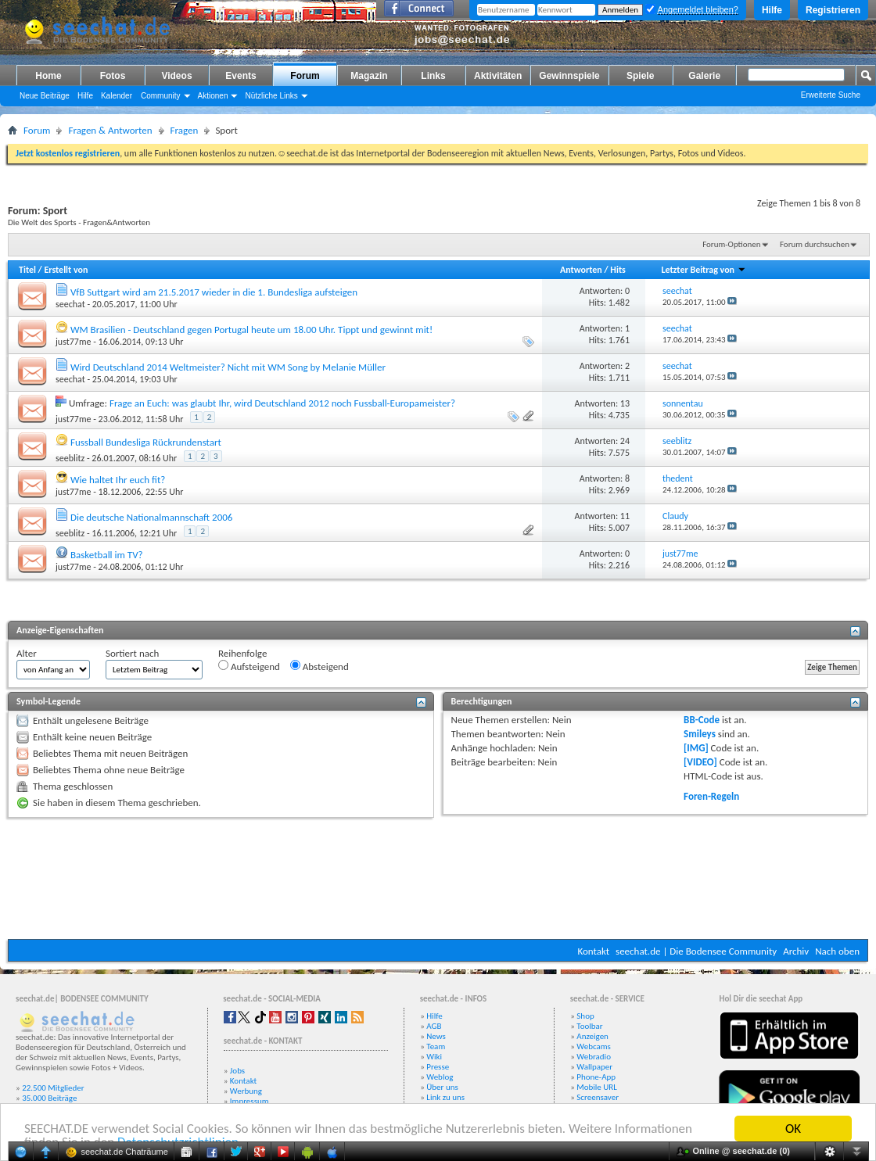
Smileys (700, 734)
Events (240, 75)
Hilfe (772, 10)
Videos (176, 75)
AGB (433, 1026)
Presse (437, 1067)
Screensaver (597, 1097)
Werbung (246, 1091)
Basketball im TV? (106, 555)
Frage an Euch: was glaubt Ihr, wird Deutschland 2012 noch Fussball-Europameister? (282, 403)
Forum (304, 75)
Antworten (581, 269)
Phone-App (596, 1077)
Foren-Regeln (711, 796)
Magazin (368, 75)
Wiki (434, 1057)
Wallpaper (594, 1067)
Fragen (185, 130)
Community (161, 95)
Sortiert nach (132, 653)
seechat (70, 304)
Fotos (113, 75)
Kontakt (593, 951)
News (436, 1036)
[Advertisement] (438, 878)
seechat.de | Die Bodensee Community (696, 951)
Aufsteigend (249, 666)
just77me (73, 341)
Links (433, 75)
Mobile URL (596, 1087)
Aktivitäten (498, 75)
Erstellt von (66, 269)
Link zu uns (445, 1097)
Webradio (593, 1057)
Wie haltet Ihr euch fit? (117, 480)
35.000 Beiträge (49, 1098)
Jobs (237, 1071)
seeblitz (70, 458)
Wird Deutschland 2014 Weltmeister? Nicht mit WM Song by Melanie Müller (228, 367)
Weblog (439, 1077)
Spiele (640, 75)
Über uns (442, 1087)
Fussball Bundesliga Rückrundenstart (145, 442)
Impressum (249, 1101)
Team (435, 1046)
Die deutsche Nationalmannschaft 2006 (151, 517)
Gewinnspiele (569, 75)
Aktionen (213, 95)
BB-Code (702, 720)
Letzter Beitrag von (703, 269)
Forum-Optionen (731, 244)
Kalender (116, 95)
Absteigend (319, 666)
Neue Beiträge (45, 95)
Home (48, 75)
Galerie (704, 75)
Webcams (593, 1046)
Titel (27, 269)
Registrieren (833, 10)
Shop (585, 1016)
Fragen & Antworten (110, 130)
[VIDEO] (700, 762)
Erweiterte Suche (830, 95)
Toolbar (589, 1026)
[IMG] (696, 748)
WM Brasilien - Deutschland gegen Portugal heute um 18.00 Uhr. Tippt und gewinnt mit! (251, 329)
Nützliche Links (271, 95)
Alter (26, 653)
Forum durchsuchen (814, 244)
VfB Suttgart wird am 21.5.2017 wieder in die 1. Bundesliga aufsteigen (213, 292)
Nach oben (837, 951)
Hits (617, 269)
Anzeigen (592, 1036)
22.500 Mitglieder (53, 1088)
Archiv (796, 951)
